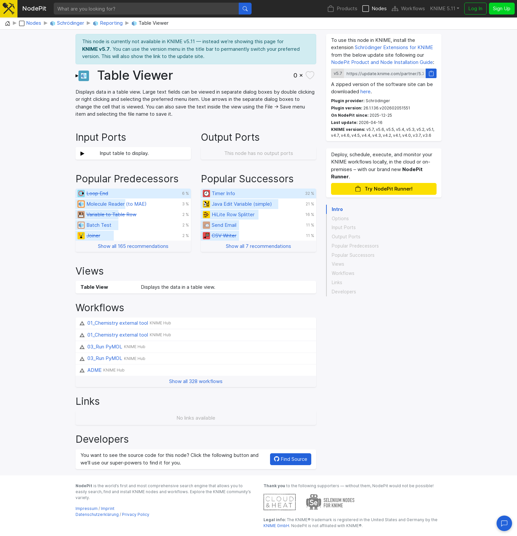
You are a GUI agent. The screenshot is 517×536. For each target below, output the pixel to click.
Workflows (408, 9)
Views (338, 264)
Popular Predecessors (355, 246)
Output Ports (346, 236)
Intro (337, 209)
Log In (475, 8)
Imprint (107, 508)
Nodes (374, 9)
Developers (344, 291)
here (365, 91)
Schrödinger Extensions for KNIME (394, 47)
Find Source (290, 459)
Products (342, 9)
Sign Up (501, 8)
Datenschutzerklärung (97, 514)
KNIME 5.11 (442, 8)
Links (337, 282)
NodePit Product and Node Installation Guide (382, 62)
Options (340, 218)
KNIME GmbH (276, 525)
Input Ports (344, 227)
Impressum (87, 508)
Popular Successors (353, 255)
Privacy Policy (135, 514)
